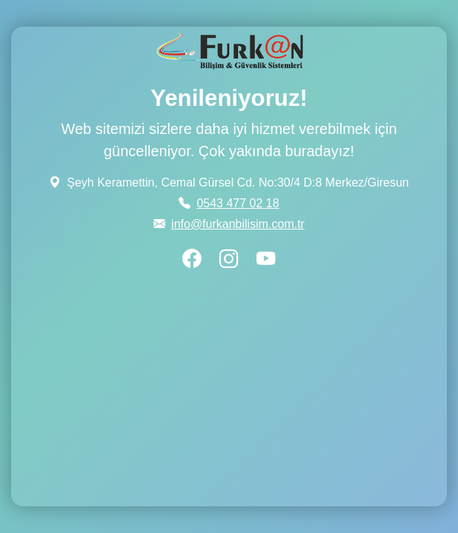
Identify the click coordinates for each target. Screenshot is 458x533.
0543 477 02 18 (237, 203)
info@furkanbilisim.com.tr (238, 224)
